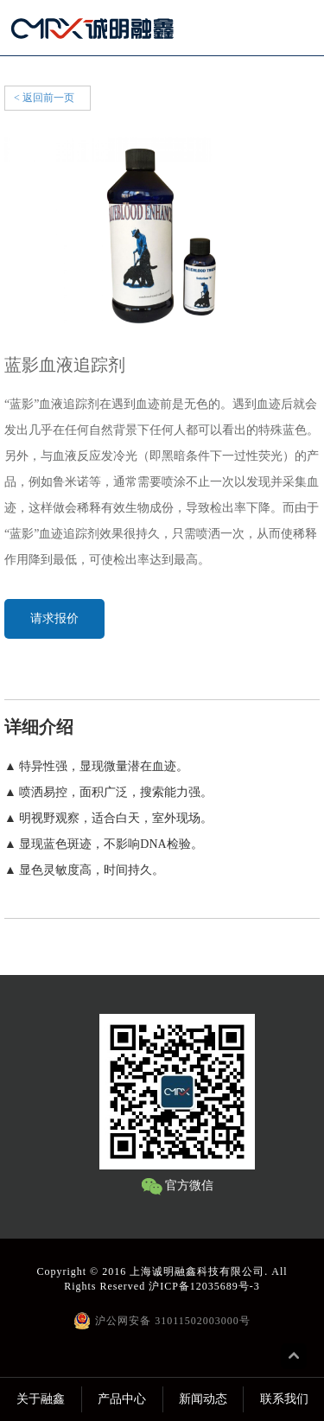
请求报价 (54, 618)
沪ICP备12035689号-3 (204, 1286)
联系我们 (284, 1398)
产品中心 (122, 1398)
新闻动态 (203, 1398)
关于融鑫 (40, 1398)
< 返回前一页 (44, 98)
